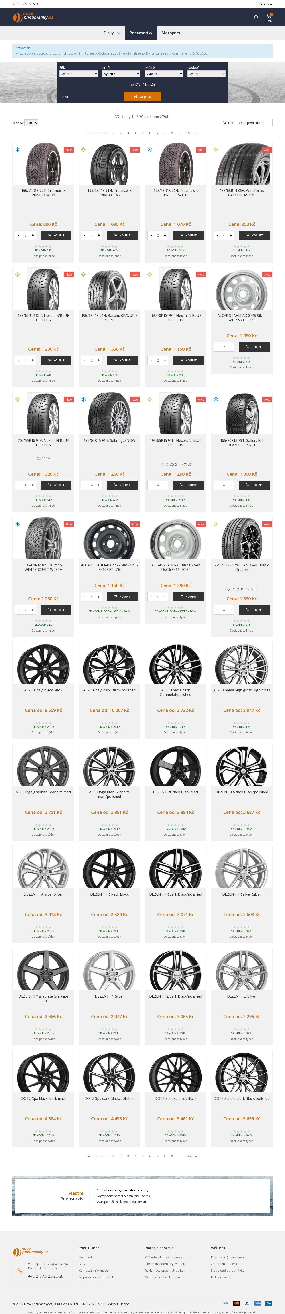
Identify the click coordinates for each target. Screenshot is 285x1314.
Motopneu (171, 32)
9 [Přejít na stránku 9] (172, 133)
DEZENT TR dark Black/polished (175, 894)
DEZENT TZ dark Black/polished (175, 996)
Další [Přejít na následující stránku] (191, 133)
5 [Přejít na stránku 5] (143, 133)
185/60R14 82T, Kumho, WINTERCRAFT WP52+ (43, 567)
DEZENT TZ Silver (241, 996)
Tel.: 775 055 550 (25, 4)
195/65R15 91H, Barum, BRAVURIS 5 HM (109, 317)
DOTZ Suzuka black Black (175, 1098)
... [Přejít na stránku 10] (180, 133)
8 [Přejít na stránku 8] (165, 133)
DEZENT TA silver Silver (43, 894)
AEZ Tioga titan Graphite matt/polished (109, 794)
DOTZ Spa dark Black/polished (109, 1098)
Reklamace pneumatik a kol (164, 1270)
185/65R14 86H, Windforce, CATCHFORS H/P (242, 193)
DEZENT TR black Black (109, 894)
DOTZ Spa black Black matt (43, 1098)
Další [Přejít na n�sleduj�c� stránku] (191, 1156)
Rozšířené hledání (142, 84)
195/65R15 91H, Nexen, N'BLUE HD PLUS (176, 442)
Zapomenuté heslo (224, 1264)
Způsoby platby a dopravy (163, 1257)
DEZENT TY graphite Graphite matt (43, 998)
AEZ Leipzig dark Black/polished (109, 690)
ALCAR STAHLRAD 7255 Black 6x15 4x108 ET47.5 (109, 567)
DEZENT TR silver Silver (241, 894)
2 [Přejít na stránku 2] (121, 133)
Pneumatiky (141, 32)
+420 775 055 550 (45, 1276)
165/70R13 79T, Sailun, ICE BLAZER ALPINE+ (241, 442)
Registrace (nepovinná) (227, 1257)
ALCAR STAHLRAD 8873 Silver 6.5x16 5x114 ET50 (175, 567)
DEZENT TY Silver (109, 996)
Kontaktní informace (93, 1270)
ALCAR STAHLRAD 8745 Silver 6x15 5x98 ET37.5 (242, 317)
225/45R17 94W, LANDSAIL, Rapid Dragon (241, 567)
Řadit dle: (228, 123)
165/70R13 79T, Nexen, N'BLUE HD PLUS (175, 317)
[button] (255, 17)
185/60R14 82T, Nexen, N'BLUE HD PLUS (43, 317)
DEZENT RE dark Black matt (175, 792)
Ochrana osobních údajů (162, 1277)
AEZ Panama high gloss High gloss (241, 690)
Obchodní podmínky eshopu (165, 1264)
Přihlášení (266, 4)
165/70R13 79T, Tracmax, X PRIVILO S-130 (43, 193)
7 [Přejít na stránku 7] (157, 133)
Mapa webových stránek (96, 1277)
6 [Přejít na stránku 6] (150, 133)
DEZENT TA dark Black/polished (241, 792)
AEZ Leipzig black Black (43, 690)
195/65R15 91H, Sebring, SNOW (109, 440)
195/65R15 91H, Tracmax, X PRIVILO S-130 (175, 193)
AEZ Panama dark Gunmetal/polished (175, 692)
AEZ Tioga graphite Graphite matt (43, 792)
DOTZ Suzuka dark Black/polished (242, 1098)
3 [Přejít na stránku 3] (128, 133)
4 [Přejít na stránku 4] (135, 133)
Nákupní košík (221, 1277)
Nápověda (86, 1257)
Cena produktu (251, 123)
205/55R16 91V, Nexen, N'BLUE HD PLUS (43, 442)
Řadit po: (18, 123)
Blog (82, 1264)
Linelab (124, 1304)
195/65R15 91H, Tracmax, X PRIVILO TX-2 (109, 193)
